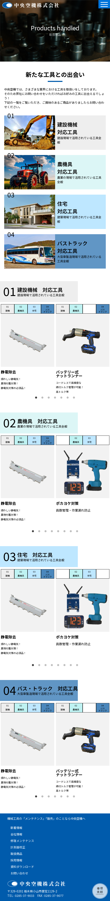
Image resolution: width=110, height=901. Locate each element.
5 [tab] (61, 398)
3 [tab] (49, 398)
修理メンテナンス (22, 841)
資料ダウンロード (22, 867)
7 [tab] (74, 398)
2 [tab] (42, 398)
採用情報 (16, 860)
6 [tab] (68, 398)
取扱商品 (16, 854)
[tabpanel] (27, 347)
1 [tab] (36, 398)
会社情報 (16, 834)
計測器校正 (18, 847)
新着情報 (16, 828)
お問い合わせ (19, 873)
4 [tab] (55, 398)
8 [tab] (77, 531)
